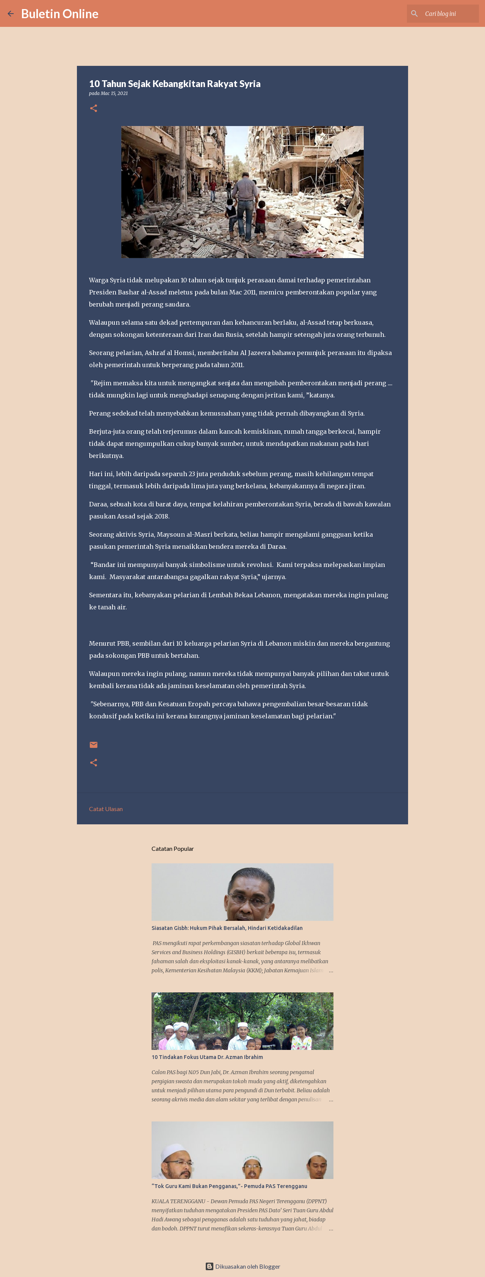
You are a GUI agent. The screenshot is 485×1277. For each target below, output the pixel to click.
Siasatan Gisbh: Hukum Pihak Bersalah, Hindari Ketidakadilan (227, 928)
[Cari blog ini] (439, 14)
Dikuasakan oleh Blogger (242, 1266)
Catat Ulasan (106, 808)
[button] (93, 109)
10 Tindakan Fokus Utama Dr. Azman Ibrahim (207, 1057)
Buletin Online (60, 13)
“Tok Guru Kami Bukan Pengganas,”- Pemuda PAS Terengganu (229, 1186)
